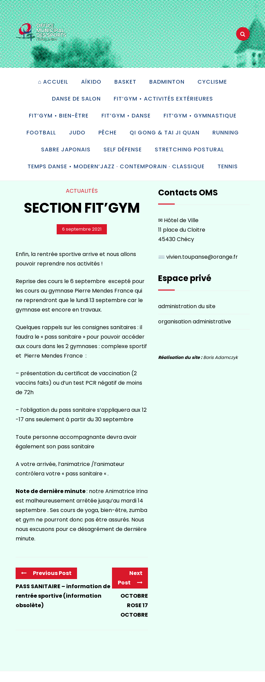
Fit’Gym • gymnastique (200, 116)
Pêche (107, 132)
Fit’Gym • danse (126, 116)
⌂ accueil (53, 82)
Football (41, 132)
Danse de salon (76, 99)
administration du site (186, 306)
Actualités (82, 191)
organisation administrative (194, 321)
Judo (77, 132)
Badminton (167, 82)
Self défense (122, 149)
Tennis (227, 166)
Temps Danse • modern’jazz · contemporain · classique (116, 166)
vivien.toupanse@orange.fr (202, 257)
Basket (125, 82)
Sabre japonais (66, 149)
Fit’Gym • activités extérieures (163, 99)
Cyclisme (212, 82)
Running (225, 132)
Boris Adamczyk (220, 357)
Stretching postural (189, 149)
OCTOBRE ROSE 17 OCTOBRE (134, 605)
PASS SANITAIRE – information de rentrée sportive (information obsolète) (63, 595)
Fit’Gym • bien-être (59, 116)
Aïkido (91, 82)
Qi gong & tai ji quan (165, 132)
